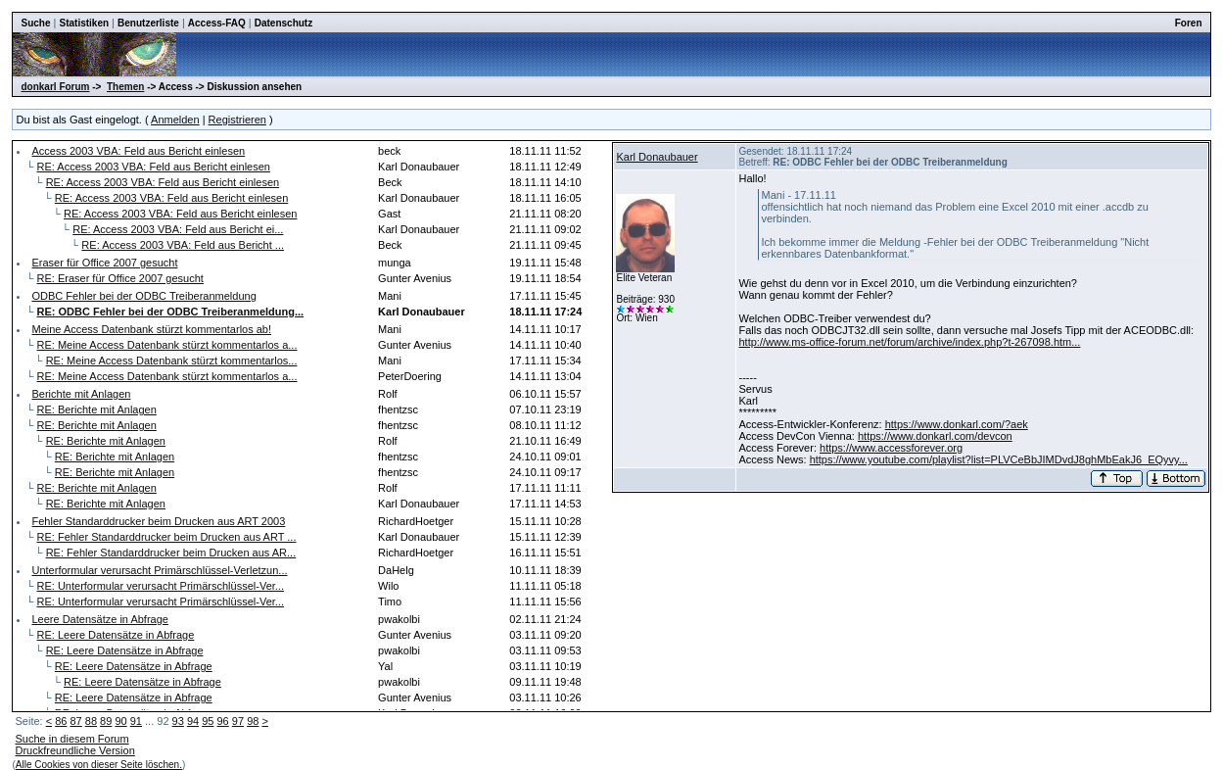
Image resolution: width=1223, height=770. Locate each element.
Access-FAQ (217, 23)
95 (207, 721)
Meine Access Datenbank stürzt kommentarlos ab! (151, 329)
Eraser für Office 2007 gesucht (104, 262)
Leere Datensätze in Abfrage (99, 619)
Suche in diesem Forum (71, 739)
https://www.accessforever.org (891, 448)
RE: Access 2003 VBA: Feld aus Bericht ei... (177, 229)
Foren (1188, 23)
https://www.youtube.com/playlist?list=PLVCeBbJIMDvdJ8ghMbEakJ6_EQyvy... (999, 459)
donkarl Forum (55, 86)
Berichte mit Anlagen (80, 394)
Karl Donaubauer (656, 157)
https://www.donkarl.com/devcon (935, 436)
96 (223, 721)
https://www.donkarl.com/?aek (956, 424)
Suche (35, 23)
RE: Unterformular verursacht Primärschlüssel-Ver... (160, 586)
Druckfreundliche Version (74, 750)
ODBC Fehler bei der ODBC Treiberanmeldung (143, 296)
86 (61, 721)
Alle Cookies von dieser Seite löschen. (99, 764)
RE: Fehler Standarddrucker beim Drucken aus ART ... (167, 537)
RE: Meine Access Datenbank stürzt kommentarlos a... (167, 345)
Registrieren (237, 119)
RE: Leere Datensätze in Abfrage (116, 635)
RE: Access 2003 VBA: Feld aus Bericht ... (182, 245)
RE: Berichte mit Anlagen (97, 409)
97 (238, 721)
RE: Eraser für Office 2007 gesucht (120, 278)
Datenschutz (283, 23)
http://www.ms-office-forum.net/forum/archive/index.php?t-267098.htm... (909, 342)
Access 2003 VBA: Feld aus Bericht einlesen (138, 151)
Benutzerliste (148, 23)
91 (136, 721)
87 (75, 721)
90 (120, 721)
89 (106, 721)
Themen (125, 86)
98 (253, 721)
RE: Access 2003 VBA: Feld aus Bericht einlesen (153, 166)
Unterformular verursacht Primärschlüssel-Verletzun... (159, 570)
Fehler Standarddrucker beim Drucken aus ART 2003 (158, 521)
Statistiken (84, 23)
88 (91, 721)
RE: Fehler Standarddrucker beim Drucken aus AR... (171, 552)
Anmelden (175, 119)
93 (178, 721)
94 (193, 721)
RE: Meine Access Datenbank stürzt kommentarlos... (172, 360)
